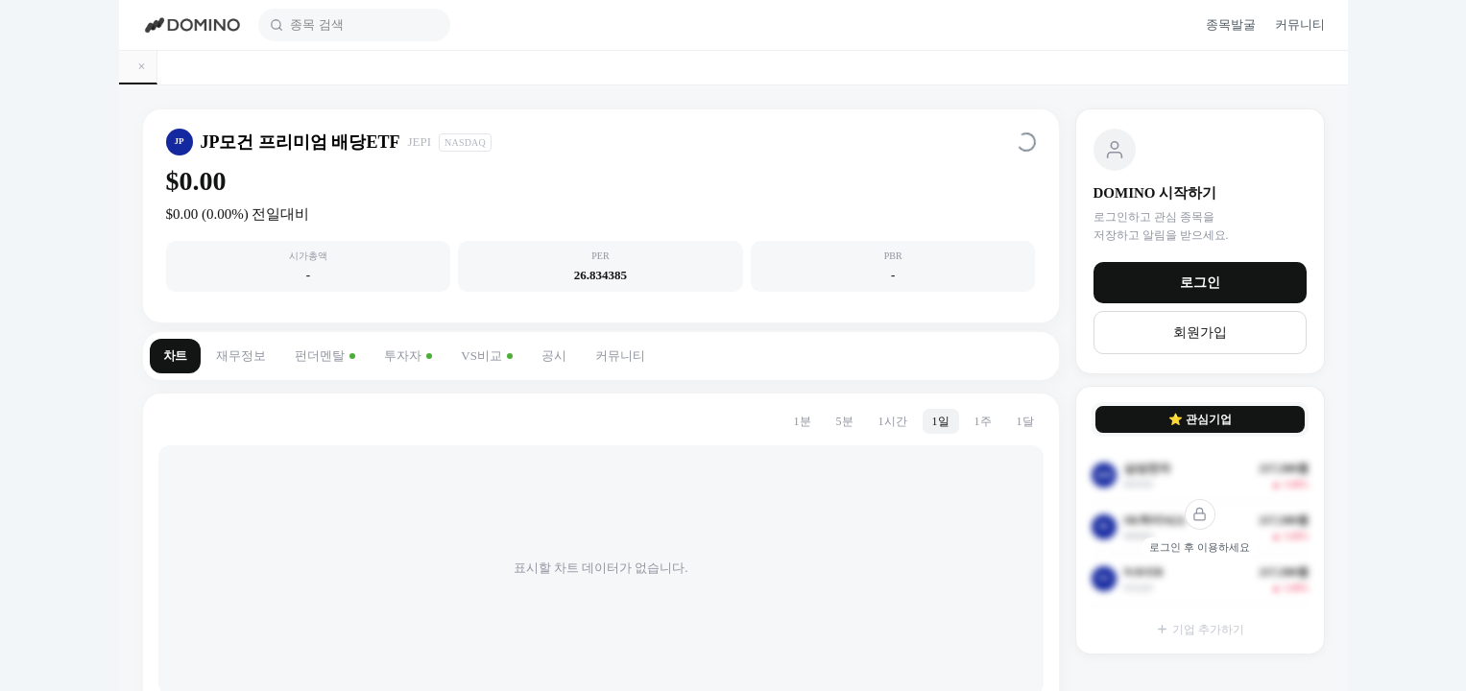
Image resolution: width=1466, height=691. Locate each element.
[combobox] (364, 25)
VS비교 (487, 355)
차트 (175, 355)
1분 (802, 421)
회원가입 (1200, 332)
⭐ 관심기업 (1200, 419)
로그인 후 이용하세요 (1199, 547)
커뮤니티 (620, 355)
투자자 (408, 355)
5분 (844, 421)
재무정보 (241, 355)
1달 (1025, 421)
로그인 (1200, 282)
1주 (983, 421)
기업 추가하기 (1200, 629)
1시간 (892, 421)
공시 (553, 355)
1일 (940, 421)
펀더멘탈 (325, 355)
